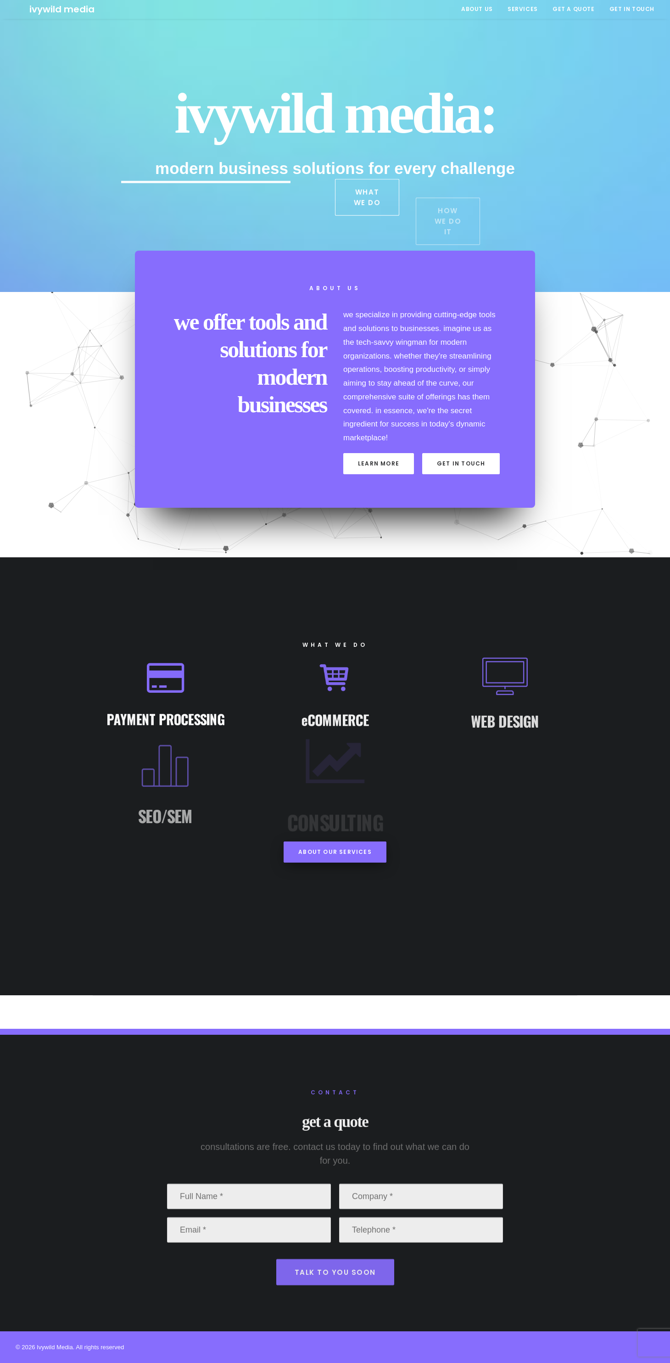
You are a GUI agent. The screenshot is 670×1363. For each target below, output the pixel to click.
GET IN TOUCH (631, 9)
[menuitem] (480, 9)
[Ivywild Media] (48, 9)
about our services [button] (335, 852)
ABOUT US (477, 9)
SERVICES (523, 9)
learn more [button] (378, 463)
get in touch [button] (461, 463)
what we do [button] (368, 216)
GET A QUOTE (574, 9)
